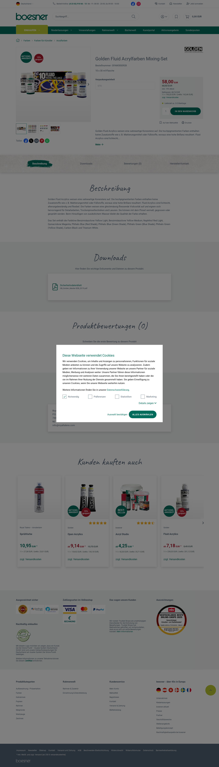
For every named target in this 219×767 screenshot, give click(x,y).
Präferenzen (97, 397)
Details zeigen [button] (147, 403)
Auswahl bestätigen (117, 414)
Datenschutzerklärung (118, 390)
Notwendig (71, 397)
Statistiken (123, 397)
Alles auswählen (142, 414)
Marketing (148, 397)
